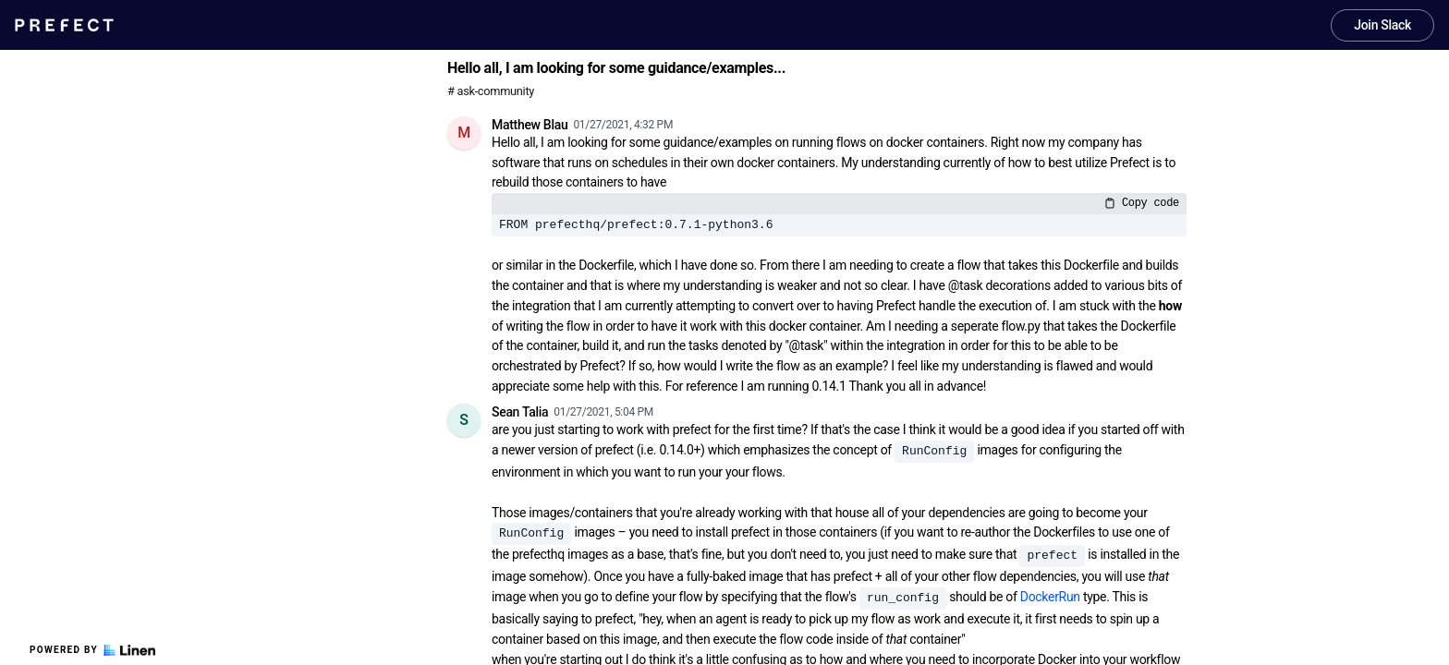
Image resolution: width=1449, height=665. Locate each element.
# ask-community (490, 91)
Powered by (92, 650)
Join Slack (1382, 25)
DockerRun (1050, 596)
